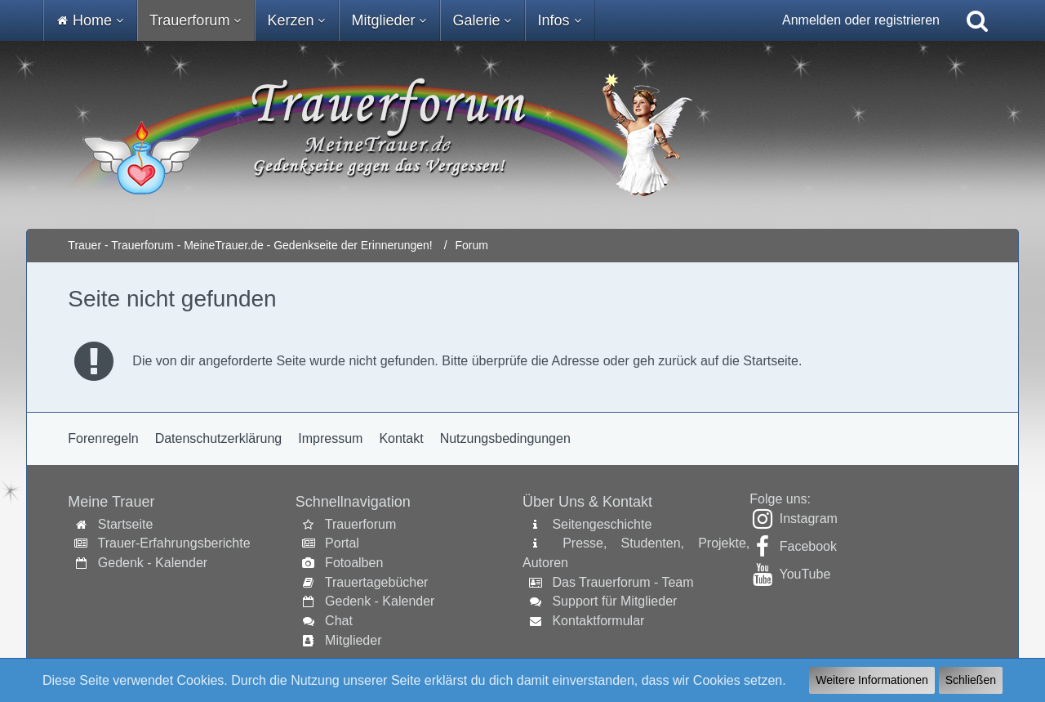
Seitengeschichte (601, 524)
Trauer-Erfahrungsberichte (174, 543)
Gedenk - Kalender (152, 563)
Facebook (808, 546)
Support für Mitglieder (614, 601)
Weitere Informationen (871, 679)
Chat (339, 621)
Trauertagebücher (377, 582)
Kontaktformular (598, 621)
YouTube (804, 574)
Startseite (125, 524)
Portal (342, 543)
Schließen (970, 679)
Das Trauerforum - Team (622, 582)
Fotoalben (354, 563)
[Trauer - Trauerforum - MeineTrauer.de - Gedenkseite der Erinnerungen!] (522, 134)
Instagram (809, 518)
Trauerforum (360, 524)
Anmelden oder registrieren (861, 20)
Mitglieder (353, 640)
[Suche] (977, 20)
